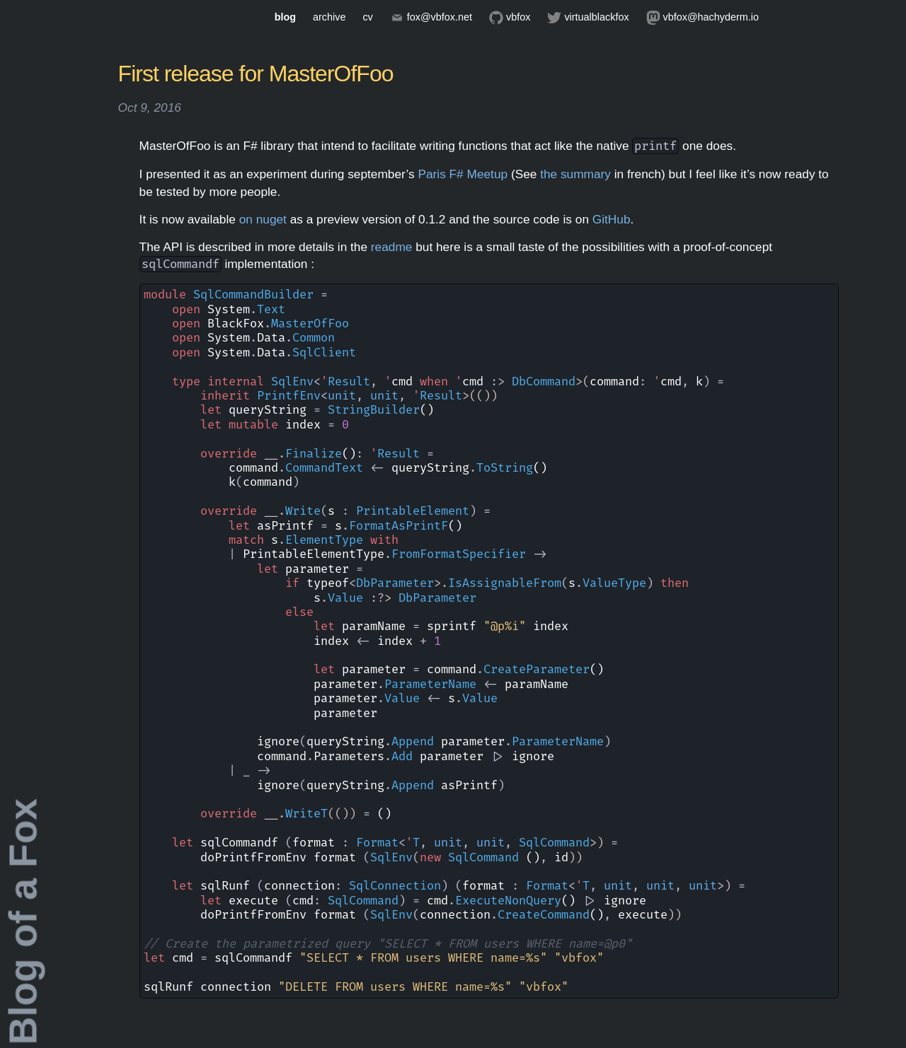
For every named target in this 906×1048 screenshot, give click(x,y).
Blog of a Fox (23, 921)
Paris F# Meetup (463, 174)
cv (367, 17)
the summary (575, 174)
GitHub (611, 219)
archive (329, 17)
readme (392, 247)
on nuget (263, 219)
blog (285, 17)
